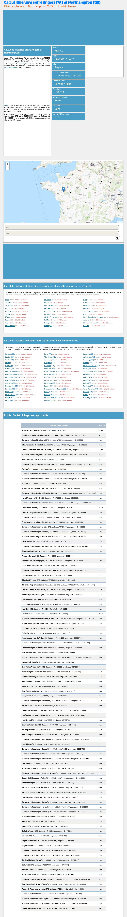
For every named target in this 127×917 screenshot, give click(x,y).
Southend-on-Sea (89, 366)
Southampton (88, 372)
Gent (85, 375)
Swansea (47, 366)
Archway (47, 380)
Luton (85, 369)
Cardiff (7, 360)
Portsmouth (9, 386)
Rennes (47, 309)
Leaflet (120, 222)
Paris (7, 300)
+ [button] (7, 164)
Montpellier (48, 306)
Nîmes (7, 317)
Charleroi (8, 383)
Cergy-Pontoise (50, 311)
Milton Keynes (10, 377)
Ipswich (86, 392)
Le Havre (8, 311)
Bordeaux (86, 306)
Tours (7, 323)
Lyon (85, 300)
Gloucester (48, 401)
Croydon (47, 395)
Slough (7, 398)
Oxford (85, 395)
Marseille (47, 300)
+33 (57, 117)
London (8, 354)
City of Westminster (51, 372)
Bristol (7, 357)
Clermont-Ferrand (89, 323)
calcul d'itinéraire (10, 68)
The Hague (48, 357)
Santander (9, 392)
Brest (7, 320)
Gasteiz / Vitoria (11, 375)
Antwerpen (87, 357)
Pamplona (48, 383)
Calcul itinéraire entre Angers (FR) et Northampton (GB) (52, 2)
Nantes (86, 303)
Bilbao (7, 363)
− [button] (7, 168)
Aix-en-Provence (50, 317)
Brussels (86, 354)
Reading (86, 363)
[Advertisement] (63, 27)
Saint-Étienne (88, 311)
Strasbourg (9, 306)
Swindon (8, 389)
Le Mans (47, 320)
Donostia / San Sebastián (53, 389)
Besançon (47, 326)
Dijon (85, 314)
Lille (6, 309)
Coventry (86, 360)
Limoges (47, 323)
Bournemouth (49, 398)
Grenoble (47, 314)
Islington (47, 363)
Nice (45, 303)
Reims (85, 309)
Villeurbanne (10, 326)
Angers (7, 105)
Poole (7, 401)
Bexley (85, 377)
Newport (8, 366)
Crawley (47, 392)
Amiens (86, 320)
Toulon (7, 314)
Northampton (23, 64)
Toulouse (8, 303)
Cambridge (87, 398)
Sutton (46, 386)
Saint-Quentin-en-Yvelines (93, 317)
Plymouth (47, 369)
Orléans (86, 326)
